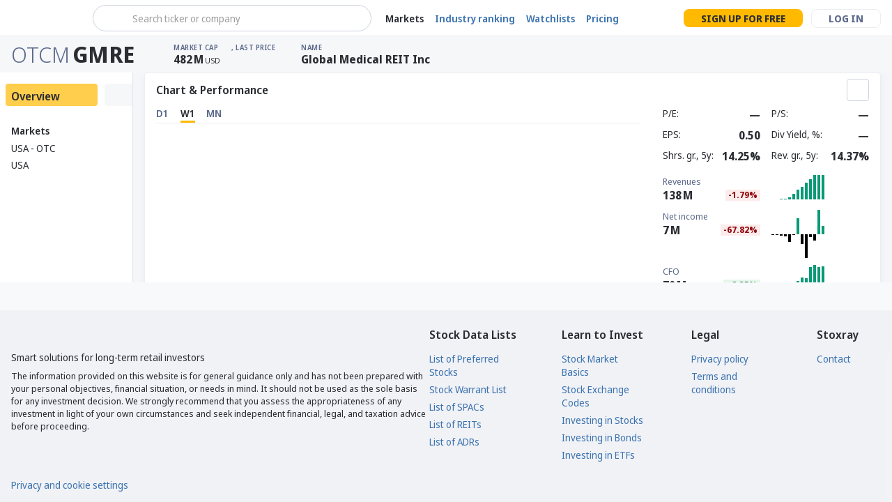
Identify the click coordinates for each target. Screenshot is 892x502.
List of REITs (455, 424)
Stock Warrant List (468, 389)
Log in (846, 18)
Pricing (602, 18)
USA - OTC (33, 148)
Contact (834, 358)
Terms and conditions (714, 383)
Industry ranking (475, 18)
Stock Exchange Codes (595, 396)
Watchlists (550, 18)
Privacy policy (719, 358)
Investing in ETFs (598, 455)
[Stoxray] (45, 18)
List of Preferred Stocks (464, 365)
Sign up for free (743, 18)
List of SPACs (456, 406)
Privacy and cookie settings (69, 485)
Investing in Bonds (602, 437)
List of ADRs (454, 441)
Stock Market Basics (590, 365)
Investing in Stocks (602, 420)
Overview (35, 96)
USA (20, 165)
